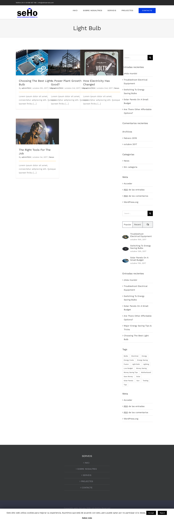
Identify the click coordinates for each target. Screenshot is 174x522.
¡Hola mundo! (130, 73)
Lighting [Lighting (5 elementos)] (146, 364)
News (116, 88)
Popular (127, 224)
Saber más (87, 518)
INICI (87, 463)
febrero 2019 (130, 138)
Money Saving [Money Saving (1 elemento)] (141, 368)
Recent (137, 224)
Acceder (128, 183)
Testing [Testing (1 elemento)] (145, 380)
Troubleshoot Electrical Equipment (141, 235)
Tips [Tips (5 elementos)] (125, 385)
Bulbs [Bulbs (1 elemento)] (126, 356)
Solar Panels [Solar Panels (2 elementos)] (128, 380)
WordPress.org (131, 202)
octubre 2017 (130, 144)
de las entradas (134, 189)
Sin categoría (130, 167)
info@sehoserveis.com (46, 2)
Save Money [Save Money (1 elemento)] (128, 376)
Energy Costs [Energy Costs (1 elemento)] (129, 360)
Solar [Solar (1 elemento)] (138, 376)
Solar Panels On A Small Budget (139, 258)
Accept (151, 513)
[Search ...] (135, 57)
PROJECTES (87, 481)
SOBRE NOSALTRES (87, 469)
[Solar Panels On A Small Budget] (125, 260)
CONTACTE (87, 487)
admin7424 (26, 88)
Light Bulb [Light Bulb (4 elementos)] (136, 364)
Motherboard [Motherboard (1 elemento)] (146, 372)
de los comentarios (136, 196)
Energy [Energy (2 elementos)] (144, 356)
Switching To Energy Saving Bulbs (140, 246)
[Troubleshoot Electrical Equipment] (125, 237)
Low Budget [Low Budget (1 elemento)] (128, 368)
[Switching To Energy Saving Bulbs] (125, 249)
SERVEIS (87, 475)
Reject (162, 513)
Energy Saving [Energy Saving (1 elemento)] (142, 360)
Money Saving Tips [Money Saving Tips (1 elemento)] (131, 372)
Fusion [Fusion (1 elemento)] (126, 364)
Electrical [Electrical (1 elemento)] (134, 356)
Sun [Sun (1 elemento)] (138, 380)
